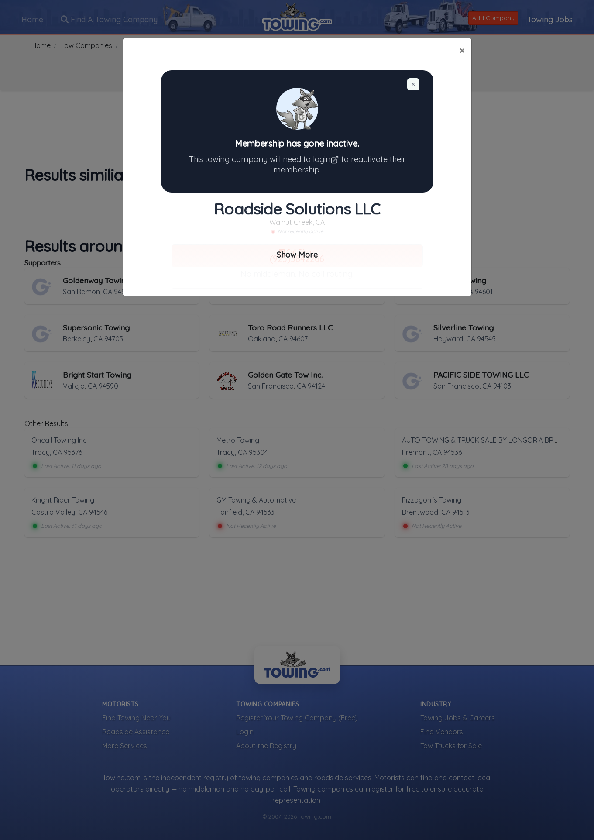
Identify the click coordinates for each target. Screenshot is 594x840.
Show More (297, 255)
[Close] (462, 50)
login (327, 159)
